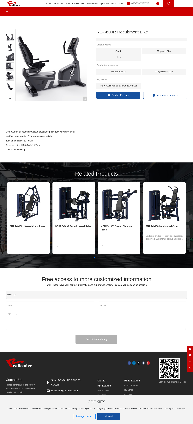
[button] (94, 257)
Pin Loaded (104, 385)
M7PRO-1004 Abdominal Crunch (163, 226)
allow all (109, 416)
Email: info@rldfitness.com (64, 390)
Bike (119, 57)
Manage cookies (84, 416)
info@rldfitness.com (164, 72)
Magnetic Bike (164, 51)
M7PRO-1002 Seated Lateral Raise (73, 226)
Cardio (118, 51)
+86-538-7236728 (140, 3)
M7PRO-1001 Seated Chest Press (27, 226)
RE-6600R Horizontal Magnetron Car (118, 86)
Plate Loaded (132, 380)
